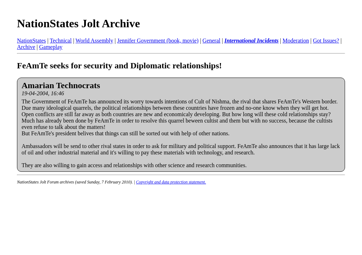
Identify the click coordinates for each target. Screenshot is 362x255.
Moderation (295, 41)
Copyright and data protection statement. (171, 182)
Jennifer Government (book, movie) (157, 41)
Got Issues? (326, 41)
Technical (61, 41)
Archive (26, 47)
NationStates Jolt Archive (78, 23)
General (212, 41)
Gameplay (51, 47)
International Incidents (251, 41)
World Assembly (94, 41)
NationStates (31, 41)
